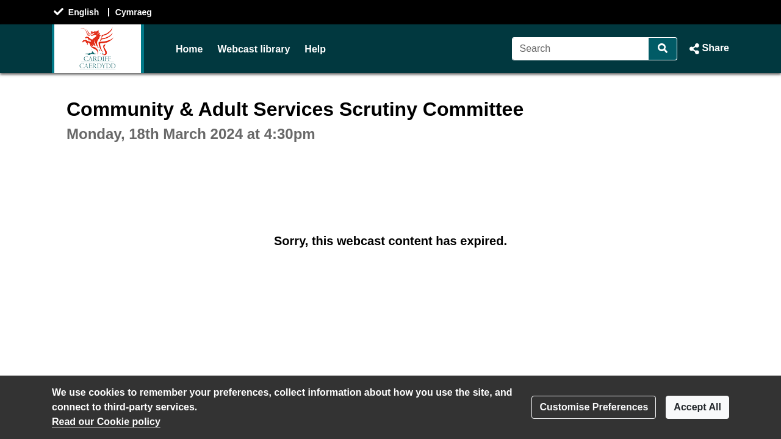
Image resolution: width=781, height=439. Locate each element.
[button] (708, 49)
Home (189, 49)
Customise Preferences (593, 407)
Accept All (697, 407)
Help (315, 49)
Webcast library (253, 49)
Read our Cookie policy (106, 421)
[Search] (580, 48)
